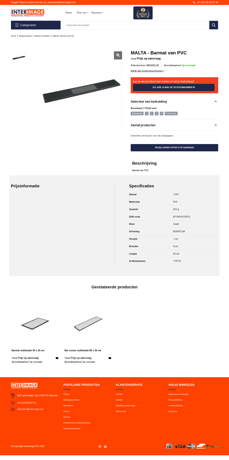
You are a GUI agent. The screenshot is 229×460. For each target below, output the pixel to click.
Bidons (66, 414)
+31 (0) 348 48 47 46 (207, 2)
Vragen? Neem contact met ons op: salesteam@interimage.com (43, 2)
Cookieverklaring (176, 408)
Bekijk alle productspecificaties (148, 71)
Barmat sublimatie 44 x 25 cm (28, 351)
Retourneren (122, 414)
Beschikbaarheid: (27, 362)
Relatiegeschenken (72, 401)
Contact (120, 395)
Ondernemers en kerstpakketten (78, 426)
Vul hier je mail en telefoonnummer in (174, 87)
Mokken (67, 420)
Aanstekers (68, 408)
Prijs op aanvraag (25, 358)
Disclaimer (173, 414)
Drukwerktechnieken (73, 433)
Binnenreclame (27, 36)
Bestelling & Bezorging (126, 408)
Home (69, 13)
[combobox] (136, 25)
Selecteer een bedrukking (149, 102)
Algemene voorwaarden (179, 395)
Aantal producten (143, 125)
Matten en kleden (45, 36)
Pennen (67, 395)
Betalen (119, 401)
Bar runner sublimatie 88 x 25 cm (83, 351)
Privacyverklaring (176, 401)
